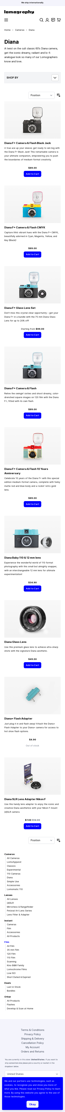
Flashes (11, 1004)
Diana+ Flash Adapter (18, 718)
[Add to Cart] (32, 174)
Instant (8, 920)
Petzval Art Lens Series (19, 910)
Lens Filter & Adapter (18, 914)
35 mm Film (13, 950)
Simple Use (13, 881)
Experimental (14, 869)
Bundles (11, 990)
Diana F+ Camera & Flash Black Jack (27, 143)
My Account (32, 1047)
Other (7, 996)
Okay (32, 1104)
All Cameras (13, 858)
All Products (13, 936)
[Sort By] (41, 95)
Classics (11, 866)
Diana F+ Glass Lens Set (20, 308)
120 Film (11, 954)
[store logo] (32, 12)
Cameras (19, 30)
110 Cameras (13, 873)
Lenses (8, 895)
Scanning (11, 961)
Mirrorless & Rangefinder (20, 907)
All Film (10, 946)
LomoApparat (14, 862)
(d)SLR (10, 903)
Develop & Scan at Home (20, 1008)
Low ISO (11, 973)
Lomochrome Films (17, 969)
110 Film (11, 957)
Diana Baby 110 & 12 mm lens (22, 557)
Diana (10, 877)
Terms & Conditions (32, 1030)
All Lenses (12, 899)
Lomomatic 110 (15, 889)
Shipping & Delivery (32, 1038)
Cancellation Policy (32, 1043)
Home (7, 30)
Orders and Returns (32, 1051)
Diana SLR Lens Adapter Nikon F (25, 799)
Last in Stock (14, 987)
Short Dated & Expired (19, 977)
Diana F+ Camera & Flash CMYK (24, 227)
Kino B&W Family (15, 965)
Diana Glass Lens (15, 642)
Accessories (13, 885)
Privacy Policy (32, 1034)
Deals (7, 983)
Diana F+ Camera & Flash (20, 388)
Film (9, 928)
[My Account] (47, 20)
